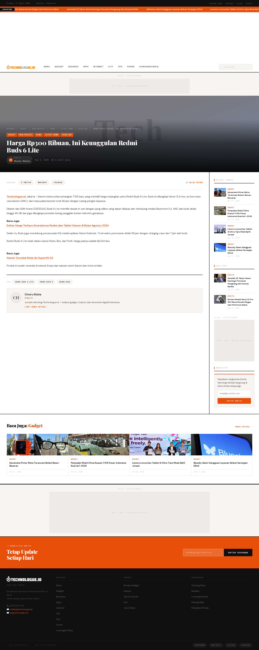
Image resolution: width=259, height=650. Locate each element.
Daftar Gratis (234, 401)
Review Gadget (131, 585)
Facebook (58, 182)
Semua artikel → (243, 426)
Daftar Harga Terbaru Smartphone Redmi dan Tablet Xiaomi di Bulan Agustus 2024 (58, 225)
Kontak (249, 3)
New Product (38, 128)
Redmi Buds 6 (46, 282)
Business (73, 66)
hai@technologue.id (19, 612)
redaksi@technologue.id (21, 609)
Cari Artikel (129, 608)
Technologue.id (16, 196)
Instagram (200, 645)
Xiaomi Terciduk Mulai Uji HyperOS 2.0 (30, 258)
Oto (110, 66)
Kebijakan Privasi (200, 608)
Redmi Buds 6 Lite (24, 282)
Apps (86, 66)
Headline (82, 128)
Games (127, 591)
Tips (120, 66)
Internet (98, 66)
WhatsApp (42, 182)
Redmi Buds (64, 282)
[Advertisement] (129, 37)
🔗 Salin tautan (194, 182)
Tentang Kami (215, 3)
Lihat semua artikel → (36, 307)
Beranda (11, 128)
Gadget (59, 66)
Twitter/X (216, 645)
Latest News (66, 128)
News (47, 66)
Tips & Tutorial (131, 596)
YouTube (231, 645)
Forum (131, 66)
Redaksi (230, 3)
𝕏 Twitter (26, 182)
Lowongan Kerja (149, 66)
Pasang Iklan (197, 602)
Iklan (239, 3)
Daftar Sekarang (238, 552)
